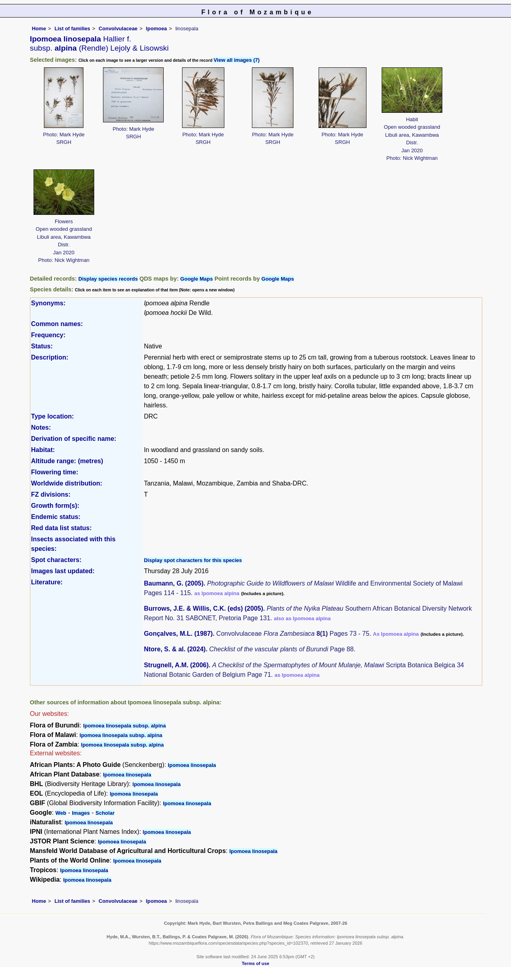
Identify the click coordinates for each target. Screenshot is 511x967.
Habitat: (43, 449)
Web (60, 813)
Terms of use (255, 963)
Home (39, 28)
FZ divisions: (51, 494)
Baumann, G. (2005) (173, 583)
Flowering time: (54, 472)
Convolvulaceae (118, 28)
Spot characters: (56, 559)
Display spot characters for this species (193, 560)
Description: (49, 357)
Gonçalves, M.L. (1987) (178, 633)
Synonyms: (48, 303)
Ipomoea (156, 28)
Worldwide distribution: (66, 483)
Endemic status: (56, 516)
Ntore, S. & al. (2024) (175, 649)
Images (81, 813)
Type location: (52, 416)
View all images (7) (236, 60)
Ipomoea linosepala (192, 765)
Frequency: (48, 335)
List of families (72, 28)
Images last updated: (63, 571)
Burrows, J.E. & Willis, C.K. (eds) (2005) (203, 608)
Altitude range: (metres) (67, 461)
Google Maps (196, 279)
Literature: (47, 582)
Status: (42, 346)
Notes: (41, 427)
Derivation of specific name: (73, 438)
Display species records (108, 279)
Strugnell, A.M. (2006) (176, 665)
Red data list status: (61, 528)
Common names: (57, 323)
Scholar (105, 813)
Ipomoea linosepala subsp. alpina (124, 726)
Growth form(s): (55, 505)
